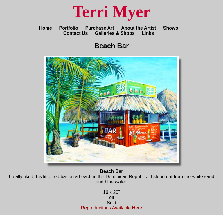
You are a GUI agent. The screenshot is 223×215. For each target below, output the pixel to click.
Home (45, 28)
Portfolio (68, 28)
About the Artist (138, 28)
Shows (170, 28)
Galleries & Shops (115, 33)
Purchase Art (99, 28)
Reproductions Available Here (111, 207)
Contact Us (75, 33)
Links (148, 33)
